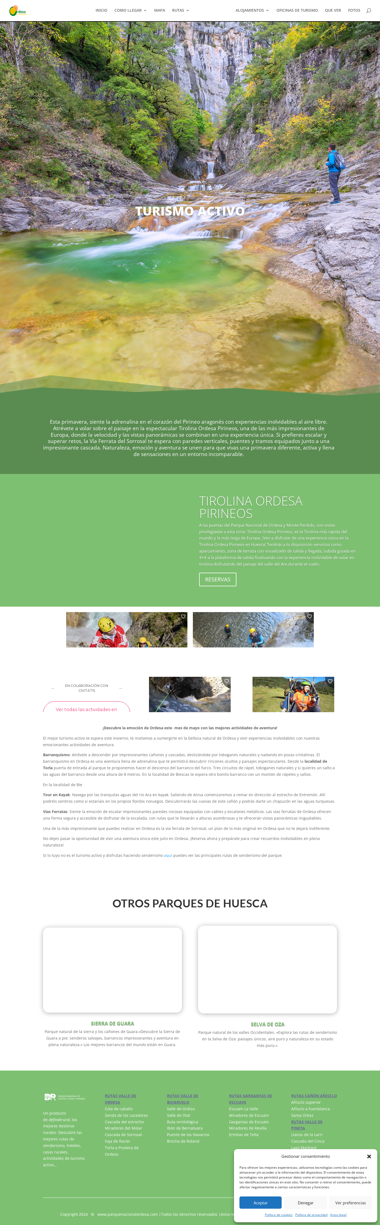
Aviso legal (338, 1214)
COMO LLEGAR (128, 11)
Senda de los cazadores (126, 1115)
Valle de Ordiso (181, 1108)
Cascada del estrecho (124, 1121)
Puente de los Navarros (188, 1134)
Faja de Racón (117, 1141)
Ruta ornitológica (182, 1121)
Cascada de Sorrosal (123, 1134)
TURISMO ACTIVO (213, 11)
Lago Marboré (304, 1147)
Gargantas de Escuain (249, 1121)
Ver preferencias (350, 1202)
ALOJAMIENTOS (250, 11)
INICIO (101, 11)
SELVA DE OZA (267, 1024)
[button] (369, 1156)
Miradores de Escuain (249, 1115)
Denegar (306, 1202)
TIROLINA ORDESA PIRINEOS (250, 507)
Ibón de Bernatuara (185, 1128)
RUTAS (178, 11)
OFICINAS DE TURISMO (297, 11)
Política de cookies (279, 1214)
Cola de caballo (119, 1108)
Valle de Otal (178, 1115)
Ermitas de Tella (244, 1134)
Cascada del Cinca (307, 1141)
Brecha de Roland (183, 1141)
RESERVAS (217, 579)
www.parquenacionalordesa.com (128, 1214)
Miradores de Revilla (248, 1128)
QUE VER (333, 11)
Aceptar (261, 1202)
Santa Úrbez (302, 1115)
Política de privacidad (311, 1214)
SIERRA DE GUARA (112, 1023)
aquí (168, 855)
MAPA (159, 11)
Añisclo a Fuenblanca (310, 1108)
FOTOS (354, 11)
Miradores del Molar (123, 1128)
